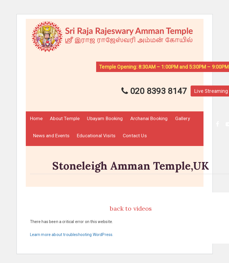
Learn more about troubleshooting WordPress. (72, 234)
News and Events (51, 135)
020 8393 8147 (154, 91)
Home (36, 118)
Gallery (182, 118)
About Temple (65, 118)
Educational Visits (96, 135)
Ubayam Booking (105, 118)
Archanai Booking (149, 118)
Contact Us (135, 135)
